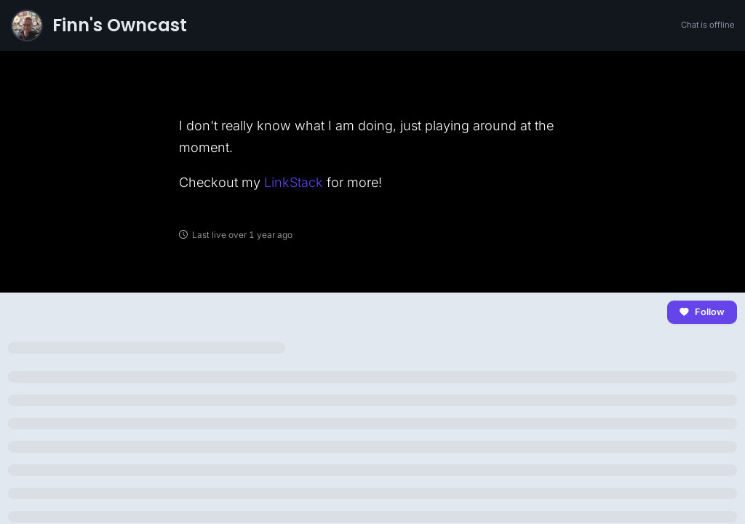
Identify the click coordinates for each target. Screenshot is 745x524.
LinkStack (293, 182)
